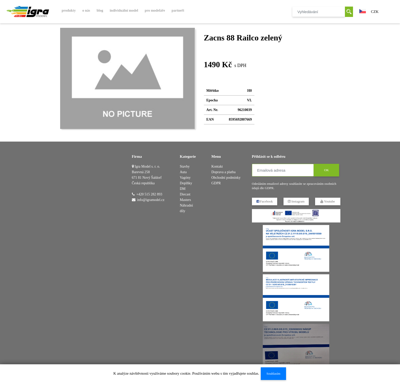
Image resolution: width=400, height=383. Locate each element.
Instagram (296, 201)
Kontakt (217, 166)
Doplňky (186, 183)
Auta (183, 172)
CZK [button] (375, 12)
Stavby (185, 166)
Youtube (327, 201)
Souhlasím (273, 373)
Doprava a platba (223, 172)
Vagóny (185, 177)
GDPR (216, 183)
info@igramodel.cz (150, 200)
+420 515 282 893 (149, 194)
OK (326, 170)
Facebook (264, 201)
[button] (362, 11)
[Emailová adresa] (283, 170)
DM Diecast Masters (185, 194)
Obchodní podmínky (226, 177)
